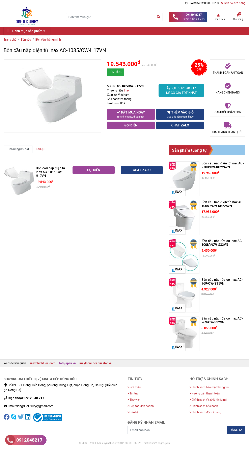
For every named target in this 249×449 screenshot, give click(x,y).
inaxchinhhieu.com (42, 363)
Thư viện (134, 399)
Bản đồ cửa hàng (233, 3)
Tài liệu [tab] (40, 149)
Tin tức (133, 393)
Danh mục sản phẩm (27, 31)
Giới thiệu (134, 387)
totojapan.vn (67, 363)
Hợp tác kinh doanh (141, 406)
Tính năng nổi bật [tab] (18, 149)
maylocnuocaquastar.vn (95, 363)
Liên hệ (133, 412)
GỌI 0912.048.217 (181, 90)
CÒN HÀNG (115, 72)
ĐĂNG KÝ (236, 430)
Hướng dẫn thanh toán (205, 393)
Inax (126, 90)
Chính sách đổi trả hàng (205, 412)
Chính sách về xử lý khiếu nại (208, 399)
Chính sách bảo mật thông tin (209, 387)
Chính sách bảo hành (204, 406)
